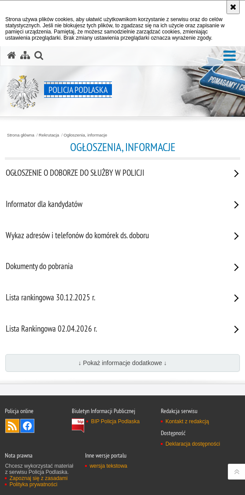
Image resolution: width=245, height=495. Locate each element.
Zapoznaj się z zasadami (38, 478)
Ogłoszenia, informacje (85, 135)
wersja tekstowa (108, 466)
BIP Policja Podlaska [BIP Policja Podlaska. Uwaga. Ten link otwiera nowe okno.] (115, 421)
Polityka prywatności (33, 484)
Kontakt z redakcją (187, 421)
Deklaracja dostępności (192, 444)
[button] (229, 56)
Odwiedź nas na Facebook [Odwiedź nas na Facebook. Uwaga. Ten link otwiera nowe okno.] (27, 426)
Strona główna (20, 135)
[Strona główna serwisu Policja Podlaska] (11, 55)
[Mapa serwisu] (25, 55)
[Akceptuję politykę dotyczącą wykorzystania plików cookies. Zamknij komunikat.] (233, 7)
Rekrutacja (49, 135)
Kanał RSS (12, 426)
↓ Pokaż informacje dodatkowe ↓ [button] (122, 362)
